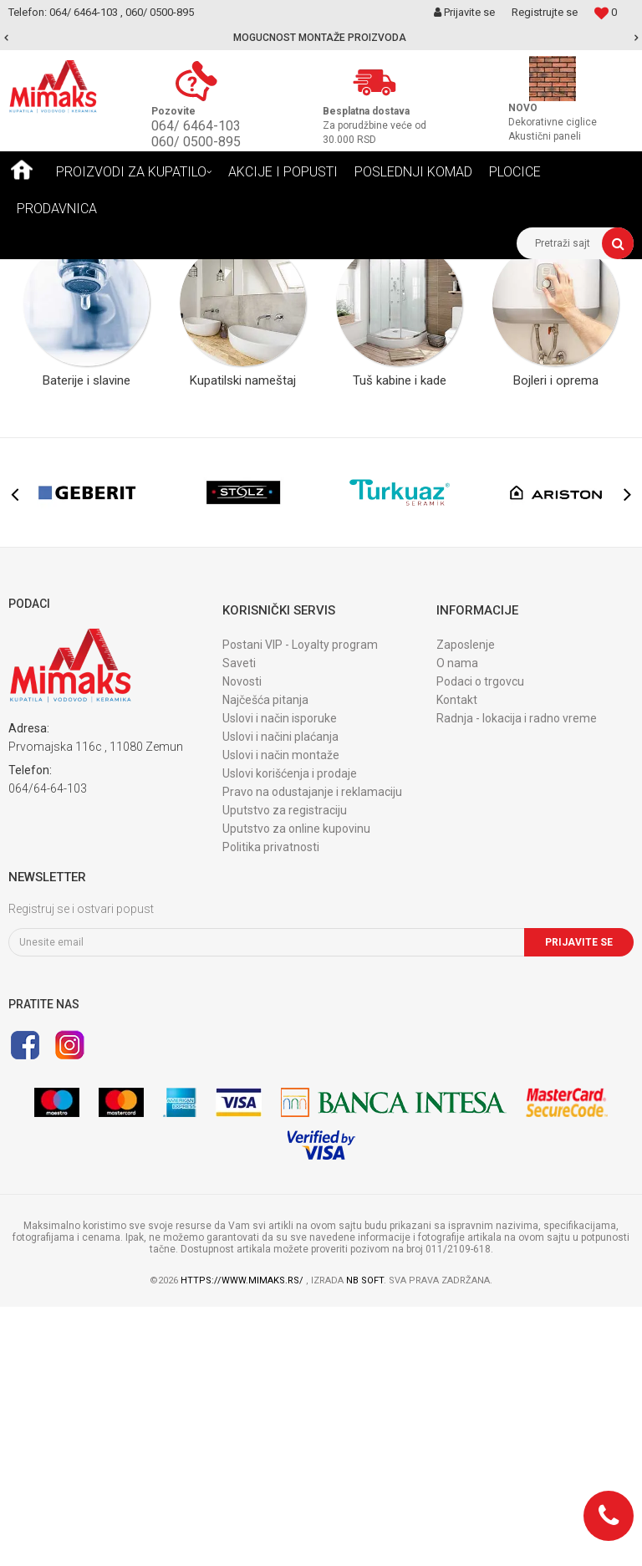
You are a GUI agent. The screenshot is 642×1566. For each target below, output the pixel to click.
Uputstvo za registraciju (284, 1069)
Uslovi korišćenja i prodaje (289, 1032)
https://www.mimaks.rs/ (243, 1539)
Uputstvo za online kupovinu (296, 1087)
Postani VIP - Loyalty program (300, 904)
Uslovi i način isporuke (279, 977)
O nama (457, 922)
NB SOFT (365, 1539)
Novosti (242, 940)
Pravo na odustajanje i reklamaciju (312, 1051)
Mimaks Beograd (47, 272)
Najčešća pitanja (265, 959)
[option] (321, 37)
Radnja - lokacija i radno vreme (516, 977)
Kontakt (456, 959)
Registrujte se (545, 12)
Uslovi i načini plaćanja (280, 995)
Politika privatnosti (270, 1106)
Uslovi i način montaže (280, 1014)
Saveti (239, 922)
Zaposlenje (465, 904)
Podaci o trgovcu (480, 940)
